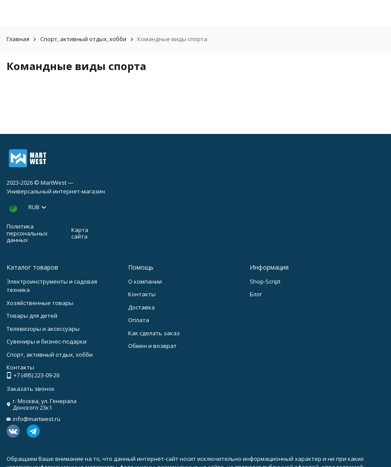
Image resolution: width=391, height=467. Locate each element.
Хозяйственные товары (40, 303)
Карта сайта (79, 233)
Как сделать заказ (154, 333)
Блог (256, 294)
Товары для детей (32, 316)
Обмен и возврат (152, 346)
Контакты (142, 294)
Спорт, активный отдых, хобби (83, 39)
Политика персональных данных (27, 233)
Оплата (138, 320)
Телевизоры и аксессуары (43, 329)
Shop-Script (265, 281)
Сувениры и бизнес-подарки (47, 341)
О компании (145, 281)
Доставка (141, 307)
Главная (18, 39)
